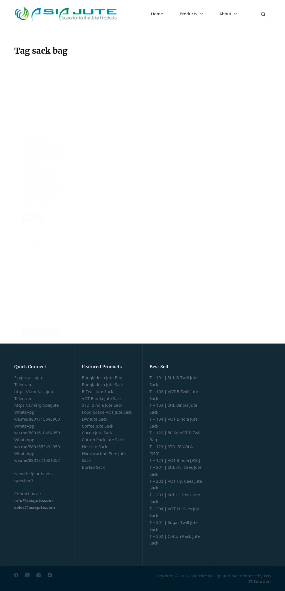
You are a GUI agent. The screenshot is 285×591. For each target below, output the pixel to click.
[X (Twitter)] (27, 575)
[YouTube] (50, 575)
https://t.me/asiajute (34, 391)
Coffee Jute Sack (97, 426)
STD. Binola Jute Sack (102, 405)
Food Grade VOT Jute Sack (107, 412)
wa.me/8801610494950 (37, 432)
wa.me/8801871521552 (37, 460)
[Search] (263, 14)
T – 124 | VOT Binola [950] (174, 460)
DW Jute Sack (94, 419)
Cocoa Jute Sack (97, 432)
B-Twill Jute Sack (97, 391)
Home (157, 13)
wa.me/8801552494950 (37, 446)
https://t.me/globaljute (36, 405)
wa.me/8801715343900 (37, 419)
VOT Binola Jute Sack (102, 398)
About (229, 14)
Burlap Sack (93, 467)
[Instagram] (38, 575)
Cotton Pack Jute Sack (103, 439)
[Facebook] (16, 575)
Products (192, 14)
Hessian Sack (94, 446)
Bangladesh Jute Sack (103, 384)
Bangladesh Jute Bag (102, 377)
